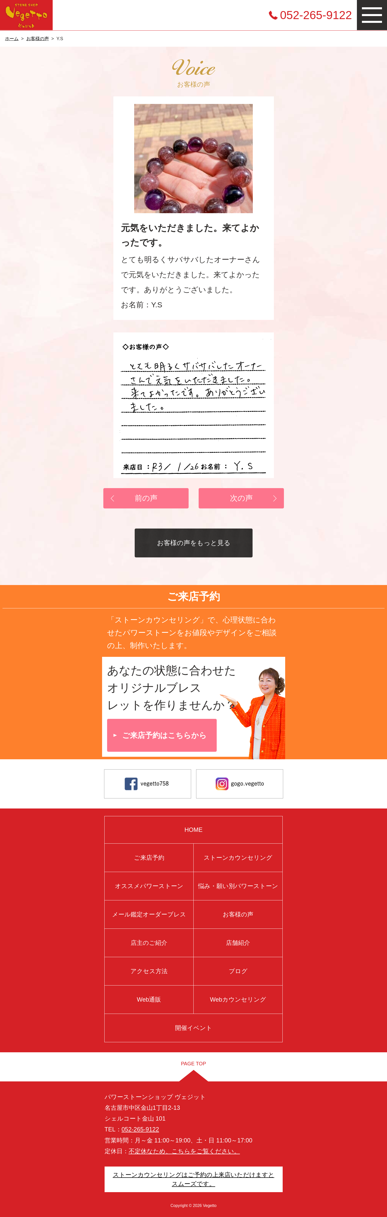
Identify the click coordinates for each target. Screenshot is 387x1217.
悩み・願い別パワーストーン (238, 886)
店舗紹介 (238, 942)
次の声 (241, 498)
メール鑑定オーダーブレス (149, 914)
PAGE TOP (193, 1063)
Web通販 (149, 999)
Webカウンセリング (238, 999)
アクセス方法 (149, 971)
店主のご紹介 (149, 942)
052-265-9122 (316, 15)
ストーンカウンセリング (238, 857)
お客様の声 (37, 38)
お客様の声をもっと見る (193, 543)
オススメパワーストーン (149, 886)
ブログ (238, 971)
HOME (194, 829)
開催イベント (193, 1027)
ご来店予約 (149, 857)
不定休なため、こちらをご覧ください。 (184, 1151)
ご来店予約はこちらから (164, 735)
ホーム (12, 38)
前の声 (145, 498)
